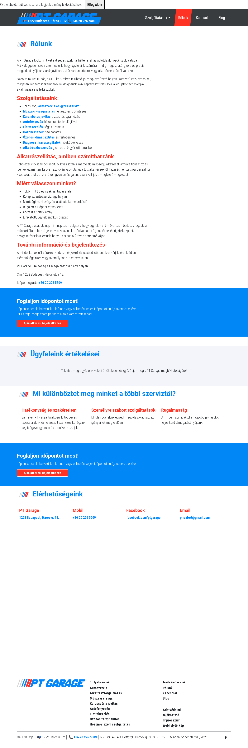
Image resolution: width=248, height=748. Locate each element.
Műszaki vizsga (101, 698)
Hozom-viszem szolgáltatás (110, 724)
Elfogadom (94, 5)
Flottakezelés (33, 127)
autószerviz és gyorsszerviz (58, 106)
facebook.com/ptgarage (143, 517)
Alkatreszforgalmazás (106, 693)
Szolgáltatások (156, 17)
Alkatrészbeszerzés (37, 148)
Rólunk (183, 17)
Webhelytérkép (173, 725)
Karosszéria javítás (104, 703)
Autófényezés (33, 122)
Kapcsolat (203, 17)
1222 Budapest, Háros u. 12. (39, 517)
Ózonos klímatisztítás (39, 137)
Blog (221, 17)
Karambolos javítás (36, 116)
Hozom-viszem (33, 132)
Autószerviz (98, 688)
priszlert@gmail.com (195, 517)
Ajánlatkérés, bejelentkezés (42, 323)
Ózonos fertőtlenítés (105, 719)
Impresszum (171, 720)
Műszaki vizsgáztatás (39, 111)
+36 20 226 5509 (83, 21)
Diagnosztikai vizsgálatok (41, 142)
